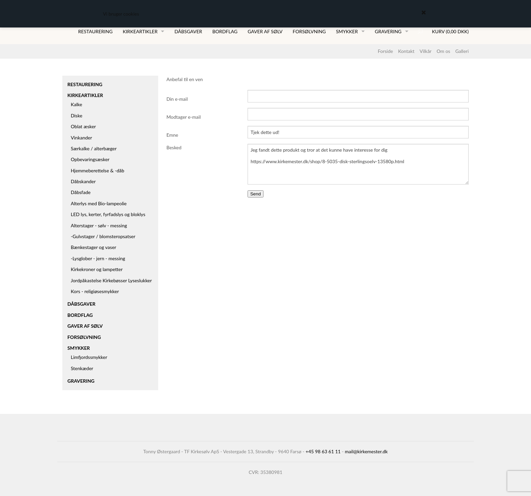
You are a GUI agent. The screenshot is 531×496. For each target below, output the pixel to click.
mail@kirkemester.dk (366, 451)
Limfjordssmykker (89, 357)
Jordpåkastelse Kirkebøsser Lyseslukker (111, 280)
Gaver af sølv (265, 31)
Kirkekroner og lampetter (97, 269)
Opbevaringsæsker (90, 159)
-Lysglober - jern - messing (98, 258)
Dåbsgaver (188, 31)
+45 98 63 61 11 (323, 451)
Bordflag (224, 31)
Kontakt (406, 51)
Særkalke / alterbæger (93, 148)
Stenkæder (82, 368)
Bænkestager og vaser (93, 247)
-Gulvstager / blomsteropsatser (103, 236)
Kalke (76, 104)
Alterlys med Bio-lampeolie (99, 203)
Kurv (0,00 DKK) (450, 31)
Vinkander (81, 137)
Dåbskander (83, 181)
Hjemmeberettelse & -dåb (97, 170)
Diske (76, 115)
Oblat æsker (83, 126)
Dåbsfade (80, 192)
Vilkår (425, 51)
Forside (385, 51)
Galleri (462, 51)
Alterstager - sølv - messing (99, 225)
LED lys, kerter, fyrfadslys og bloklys (108, 214)
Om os (443, 51)
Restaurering (95, 31)
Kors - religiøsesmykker (95, 291)
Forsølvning (309, 31)
